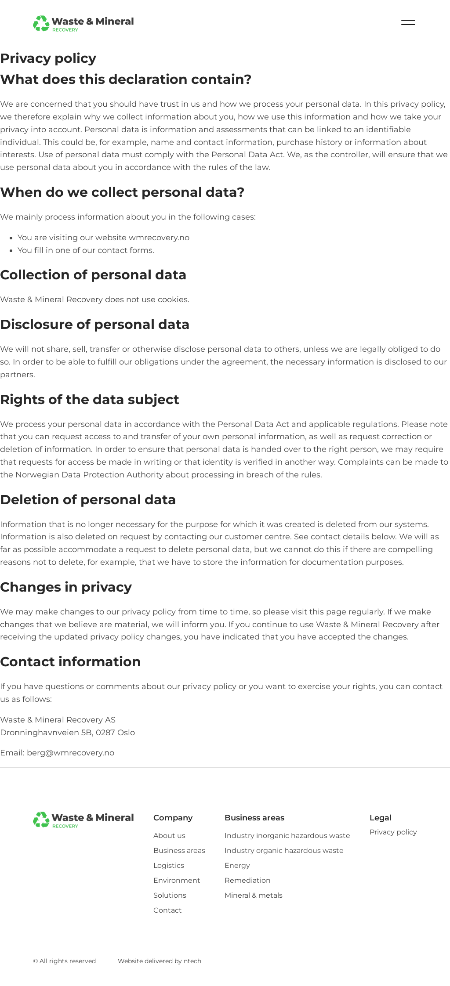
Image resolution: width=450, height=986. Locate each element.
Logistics (168, 865)
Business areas (179, 850)
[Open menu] (408, 24)
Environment (176, 880)
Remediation (248, 880)
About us (169, 835)
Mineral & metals (254, 895)
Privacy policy (393, 832)
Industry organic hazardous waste (284, 850)
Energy (237, 865)
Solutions (169, 895)
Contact (167, 910)
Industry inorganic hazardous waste (287, 835)
